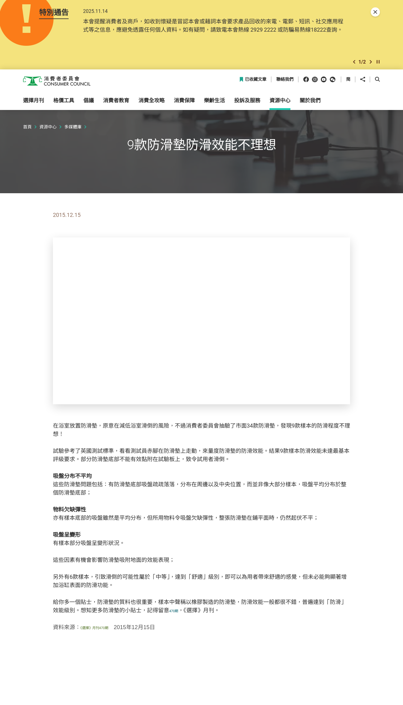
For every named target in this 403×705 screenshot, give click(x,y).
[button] (354, 63)
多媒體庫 (73, 129)
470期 (176, 612)
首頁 (27, 129)
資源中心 (48, 129)
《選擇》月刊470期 (103, 629)
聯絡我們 (284, 81)
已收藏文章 (252, 81)
